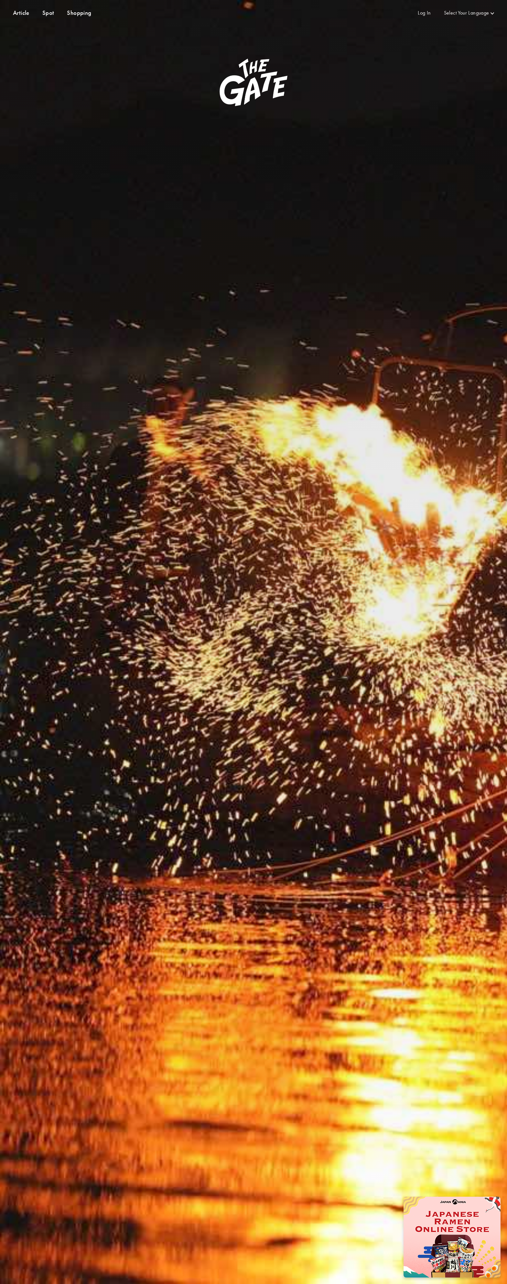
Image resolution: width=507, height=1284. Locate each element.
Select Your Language (466, 12)
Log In (424, 12)
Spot (48, 13)
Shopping (79, 13)
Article (21, 13)
